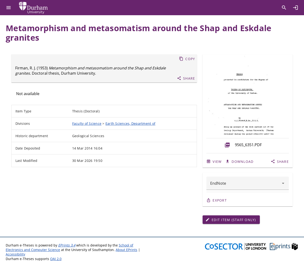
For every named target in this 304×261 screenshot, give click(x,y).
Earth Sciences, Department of (130, 123)
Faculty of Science (87, 123)
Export (220, 200)
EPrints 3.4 (66, 245)
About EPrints (126, 249)
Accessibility (15, 254)
